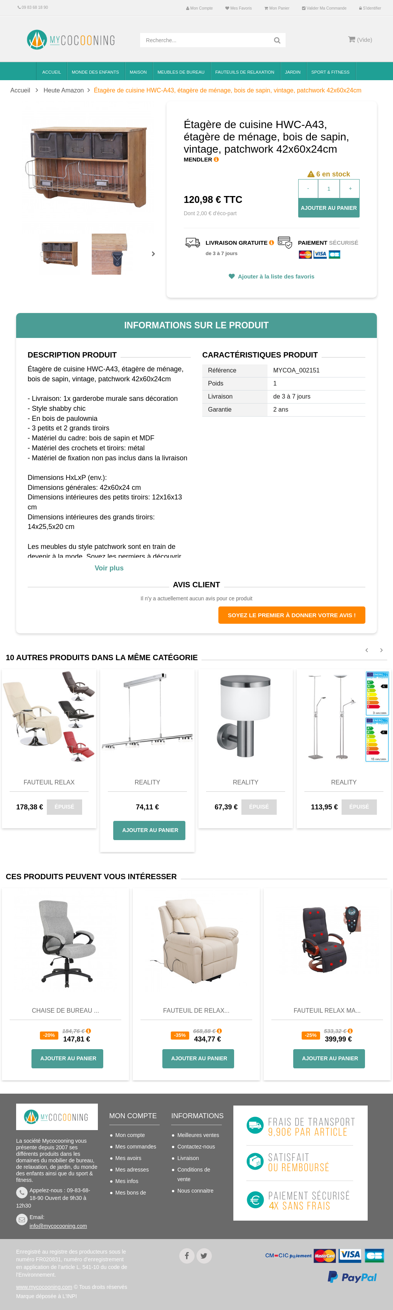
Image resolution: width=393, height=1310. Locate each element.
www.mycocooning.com (44, 1287)
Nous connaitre (195, 1191)
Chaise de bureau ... (65, 1010)
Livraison (188, 1158)
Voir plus (109, 568)
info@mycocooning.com (58, 1226)
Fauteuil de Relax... (196, 1010)
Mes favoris (238, 8)
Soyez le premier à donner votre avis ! (292, 615)
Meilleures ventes (198, 1135)
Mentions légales (197, 1202)
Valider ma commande (324, 8)
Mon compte (199, 8)
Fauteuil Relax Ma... (327, 1010)
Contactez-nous (196, 1147)
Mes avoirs (129, 1158)
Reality (147, 782)
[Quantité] (329, 188)
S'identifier (370, 8)
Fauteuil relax (49, 782)
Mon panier (276, 8)
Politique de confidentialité (193, 1218)
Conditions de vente (193, 1174)
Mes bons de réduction (131, 1197)
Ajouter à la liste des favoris (275, 276)
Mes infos (127, 1181)
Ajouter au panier (329, 208)
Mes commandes (136, 1147)
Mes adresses (132, 1170)
